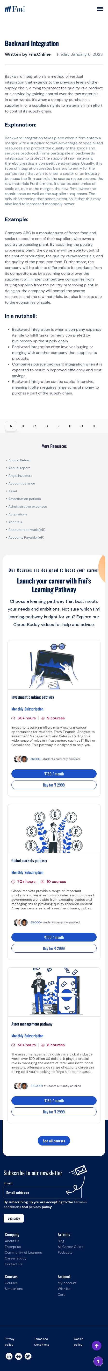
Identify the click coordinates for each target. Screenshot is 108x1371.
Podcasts (65, 1252)
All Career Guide (70, 1246)
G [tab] (81, 426)
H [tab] (94, 426)
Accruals (15, 522)
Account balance (21, 483)
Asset (12, 491)
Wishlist (64, 1289)
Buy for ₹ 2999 (54, 785)
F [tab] (70, 426)
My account (67, 1283)
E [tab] (58, 426)
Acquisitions (17, 514)
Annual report (19, 468)
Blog (61, 1241)
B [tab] (23, 426)
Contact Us (13, 1264)
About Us (12, 1241)
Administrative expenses (27, 506)
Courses (11, 1283)
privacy (35, 1207)
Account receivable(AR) (26, 529)
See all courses (54, 1140)
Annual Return (19, 460)
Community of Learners (23, 1252)
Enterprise (13, 1246)
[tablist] (54, 426)
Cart (61, 1294)
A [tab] (11, 426)
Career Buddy (16, 1258)
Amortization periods (25, 499)
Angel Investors (20, 475)
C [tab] (34, 426)
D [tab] (46, 426)
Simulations (14, 1289)
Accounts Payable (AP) (26, 537)
